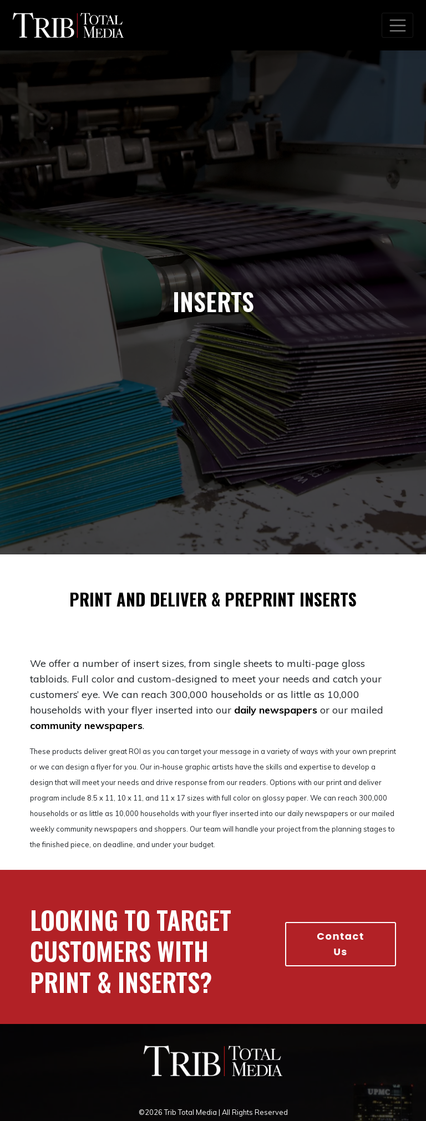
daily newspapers (275, 710)
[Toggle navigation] (397, 25)
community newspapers (86, 725)
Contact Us (340, 944)
